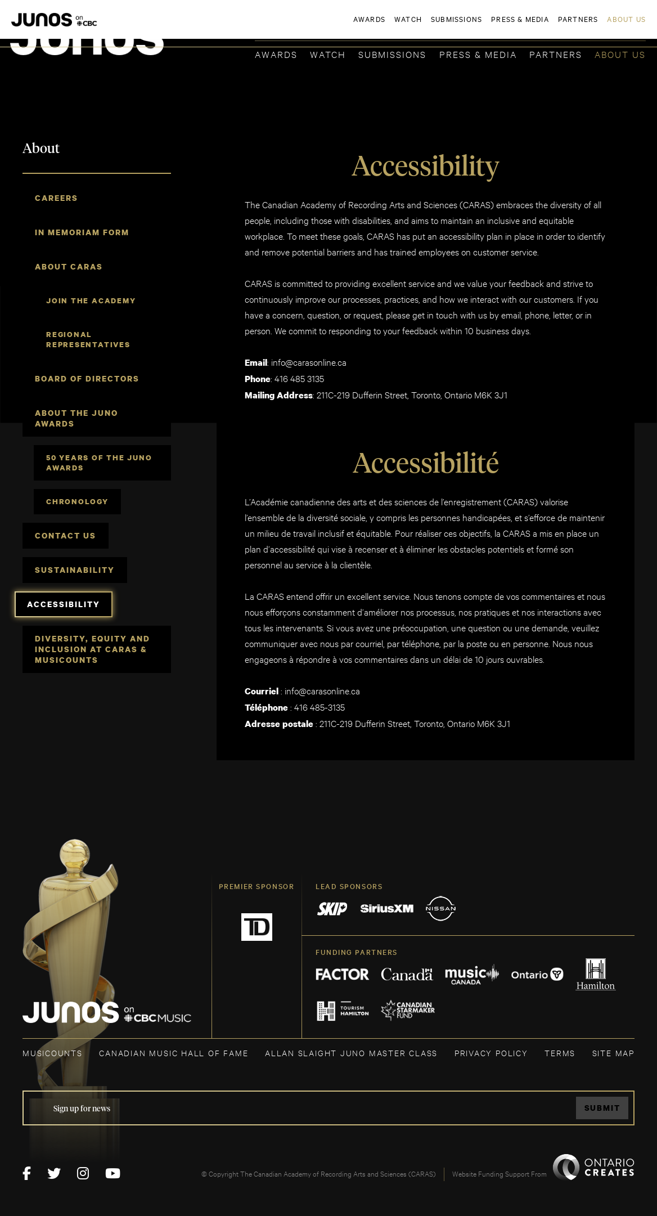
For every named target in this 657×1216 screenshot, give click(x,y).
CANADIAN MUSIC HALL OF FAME (173, 1052)
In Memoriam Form (82, 232)
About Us (620, 54)
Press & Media (478, 54)
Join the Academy (91, 300)
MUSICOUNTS (52, 1052)
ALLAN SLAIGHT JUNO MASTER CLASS (351, 1052)
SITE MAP (613, 1052)
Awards (276, 54)
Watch (328, 54)
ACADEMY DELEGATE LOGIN (592, 26)
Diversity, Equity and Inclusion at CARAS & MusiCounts (92, 649)
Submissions (392, 54)
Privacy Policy (491, 1052)
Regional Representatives (88, 339)
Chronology (77, 501)
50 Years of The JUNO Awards (99, 462)
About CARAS (69, 266)
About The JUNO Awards (76, 418)
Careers (56, 197)
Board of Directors (87, 378)
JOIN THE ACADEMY (489, 26)
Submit (602, 1107)
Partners (555, 54)
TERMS (559, 1052)
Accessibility (63, 604)
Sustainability (75, 569)
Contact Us (65, 535)
